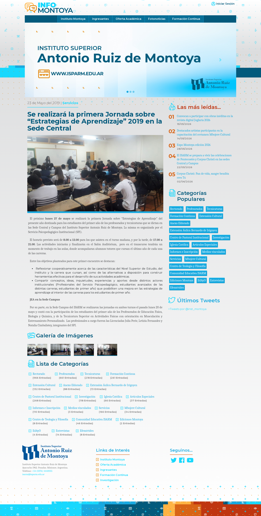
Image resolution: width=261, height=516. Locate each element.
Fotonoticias (156, 18)
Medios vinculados (79, 408)
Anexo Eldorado (72, 385)
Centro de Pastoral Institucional (52, 396)
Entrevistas (62, 431)
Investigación (87, 396)
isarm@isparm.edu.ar (33, 474)
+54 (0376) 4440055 (42, 470)
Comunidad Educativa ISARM (94, 419)
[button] (41, 60)
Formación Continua (186, 18)
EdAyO (37, 431)
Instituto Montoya (73, 18)
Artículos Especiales (142, 396)
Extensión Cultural (44, 385)
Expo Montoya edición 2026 (194, 145)
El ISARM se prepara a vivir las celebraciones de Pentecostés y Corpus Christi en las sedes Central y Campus (204, 159)
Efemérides (87, 431)
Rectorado (39, 374)
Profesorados (67, 374)
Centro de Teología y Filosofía (50, 419)
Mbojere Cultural (135, 408)
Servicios (70, 103)
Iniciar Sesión (225, 3)
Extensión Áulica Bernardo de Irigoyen (113, 385)
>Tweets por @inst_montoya (187, 309)
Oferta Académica (128, 18)
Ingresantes (100, 18)
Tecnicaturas (92, 374)
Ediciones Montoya (131, 419)
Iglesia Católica (113, 396)
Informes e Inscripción (46, 408)
